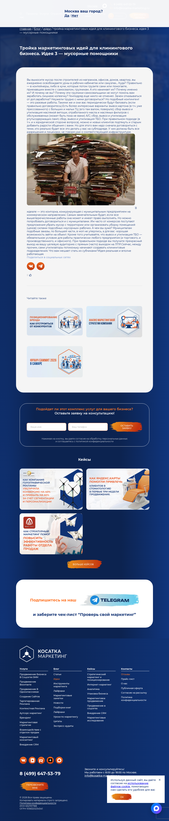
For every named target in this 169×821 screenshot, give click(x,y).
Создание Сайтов (30, 696)
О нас (124, 683)
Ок (122, 797)
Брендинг (25, 717)
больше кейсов (83, 564)
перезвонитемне (35, 786)
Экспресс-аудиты (64, 726)
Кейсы (91, 669)
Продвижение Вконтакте (28, 683)
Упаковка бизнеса (97, 693)
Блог (56, 669)
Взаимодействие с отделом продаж (30, 731)
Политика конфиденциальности (38, 803)
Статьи (57, 674)
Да (67, 16)
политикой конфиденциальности (95, 441)
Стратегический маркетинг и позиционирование (98, 677)
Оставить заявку (127, 427)
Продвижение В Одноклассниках (29, 690)
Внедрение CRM (29, 744)
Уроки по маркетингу (66, 716)
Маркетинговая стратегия (28, 723)
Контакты (126, 669)
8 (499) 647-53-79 (40, 773)
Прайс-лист (127, 679)
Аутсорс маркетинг (31, 713)
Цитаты (58, 721)
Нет (75, 16)
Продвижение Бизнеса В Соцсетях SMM (33, 675)
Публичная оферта (132, 688)
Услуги (24, 669)
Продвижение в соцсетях (96, 707)
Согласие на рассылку (134, 692)
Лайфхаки (59, 691)
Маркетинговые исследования (96, 719)
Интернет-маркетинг (99, 684)
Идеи (57, 679)
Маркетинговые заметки (63, 696)
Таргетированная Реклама (29, 702)
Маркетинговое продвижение (96, 699)
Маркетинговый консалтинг (29, 738)
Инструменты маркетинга (61, 685)
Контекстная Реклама (32, 708)
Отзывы (125, 674)
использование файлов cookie (129, 785)
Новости (58, 702)
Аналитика (93, 689)
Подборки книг (62, 707)
